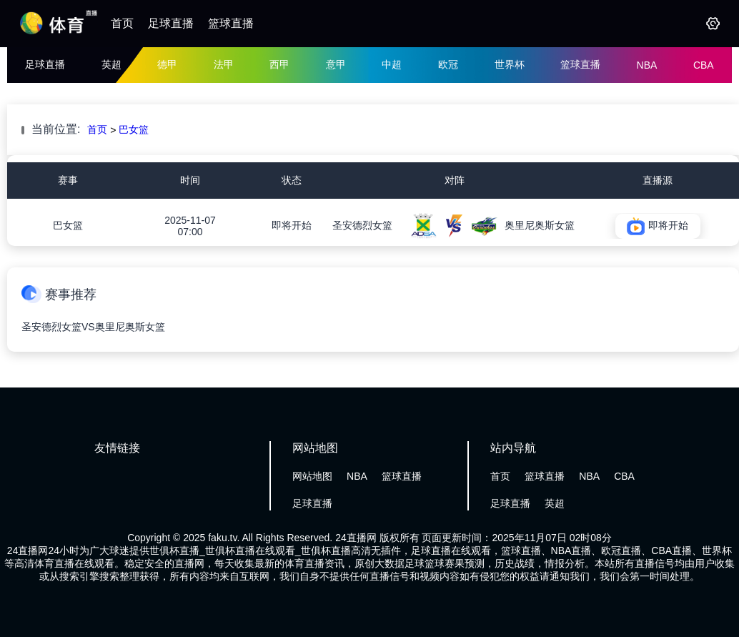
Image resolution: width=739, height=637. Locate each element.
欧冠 (448, 64)
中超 (392, 64)
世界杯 (510, 64)
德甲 (167, 64)
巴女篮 (134, 129)
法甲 (224, 64)
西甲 (279, 64)
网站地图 (312, 476)
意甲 (336, 64)
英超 (111, 64)
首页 (122, 23)
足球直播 (171, 23)
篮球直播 (231, 23)
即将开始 (292, 225)
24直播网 (356, 537)
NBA (647, 65)
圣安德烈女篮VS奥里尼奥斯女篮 (93, 326)
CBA (703, 65)
